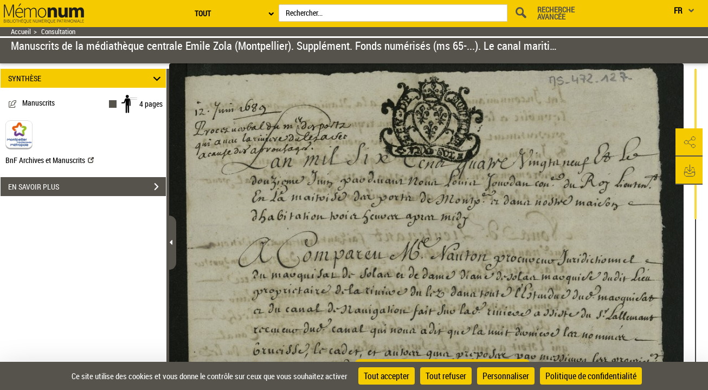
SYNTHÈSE (86, 78)
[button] (689, 142)
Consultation (58, 31)
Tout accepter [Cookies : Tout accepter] (386, 376)
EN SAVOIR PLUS (87, 186)
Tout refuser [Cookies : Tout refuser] (446, 376)
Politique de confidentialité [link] (590, 376)
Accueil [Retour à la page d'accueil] (21, 31)
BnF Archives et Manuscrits (49, 160)
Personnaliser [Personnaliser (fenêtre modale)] (505, 376)
